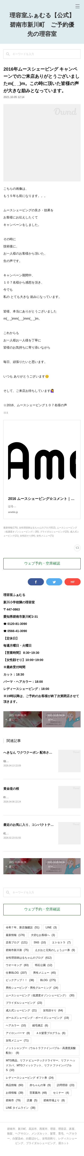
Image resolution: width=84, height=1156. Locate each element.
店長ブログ (16, 948)
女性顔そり (53, 1015)
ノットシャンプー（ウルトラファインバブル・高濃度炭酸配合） (41, 1056)
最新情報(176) (10, 532)
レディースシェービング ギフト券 (30, 1083)
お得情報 (14, 1098)
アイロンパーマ (18, 1038)
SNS (40, 948)
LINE (51, 932)
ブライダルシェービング (24, 1008)
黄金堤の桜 (11, 793)
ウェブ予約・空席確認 (42, 568)
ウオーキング (17, 970)
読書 (32, 1105)
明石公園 (43, 970)
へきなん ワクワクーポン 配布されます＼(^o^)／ (37, 757)
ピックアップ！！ (20, 985)
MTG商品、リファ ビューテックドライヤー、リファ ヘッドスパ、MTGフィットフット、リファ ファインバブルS (40, 1070)
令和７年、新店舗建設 (22, 932)
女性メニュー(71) (45, 540)
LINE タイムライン (20, 1113)
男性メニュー (44, 978)
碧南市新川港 (17, 955)
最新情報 (15, 940)
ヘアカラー (16, 1030)
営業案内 (38, 1098)
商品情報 (14, 1090)
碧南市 (13, 1105)
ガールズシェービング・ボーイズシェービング (37, 1023)
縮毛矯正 (40, 1030)
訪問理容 (65, 1090)
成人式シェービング (21, 1015)
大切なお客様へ (43, 940)
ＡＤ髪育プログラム (50, 1038)
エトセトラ (61, 948)
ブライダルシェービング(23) (54, 536)
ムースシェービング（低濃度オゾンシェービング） (40, 1000)
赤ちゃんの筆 (40, 1090)
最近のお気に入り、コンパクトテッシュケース (36, 830)
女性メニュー (17, 1045)
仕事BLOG (16, 978)
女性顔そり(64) (27, 540)
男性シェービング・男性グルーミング (32, 993)
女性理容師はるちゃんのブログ (29, 963)
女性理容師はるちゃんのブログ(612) (37, 532)
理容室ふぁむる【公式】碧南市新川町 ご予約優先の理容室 (42, 25)
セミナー (61, 1098)
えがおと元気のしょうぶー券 (55, 955)
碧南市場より (54, 1105)
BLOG (48, 985)
